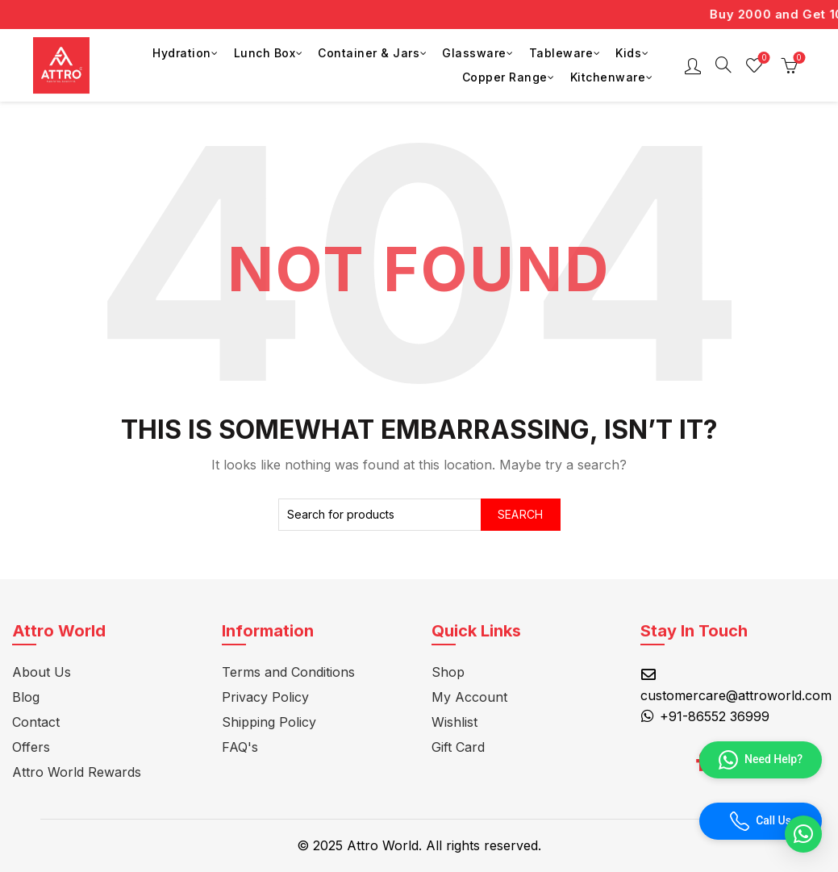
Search (521, 514)
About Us (41, 672)
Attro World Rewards (76, 772)
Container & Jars (368, 53)
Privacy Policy (265, 697)
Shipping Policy (269, 722)
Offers (31, 747)
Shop (448, 672)
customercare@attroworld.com (736, 695)
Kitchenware (608, 77)
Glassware (474, 53)
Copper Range (505, 77)
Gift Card (458, 747)
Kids (628, 53)
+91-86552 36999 (714, 716)
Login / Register (693, 65)
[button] (803, 834)
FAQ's (240, 747)
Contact (36, 722)
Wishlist (762, 58)
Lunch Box (265, 53)
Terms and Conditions (288, 672)
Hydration (181, 53)
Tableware (561, 53)
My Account (469, 697)
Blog (26, 697)
